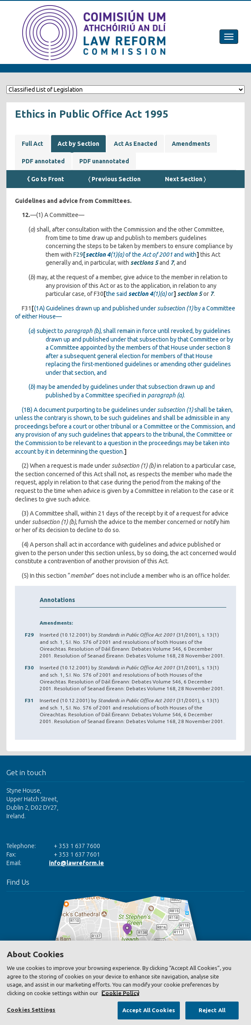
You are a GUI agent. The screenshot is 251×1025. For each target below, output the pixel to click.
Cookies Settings (31, 1010)
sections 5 (144, 262)
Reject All (212, 1010)
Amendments (191, 143)
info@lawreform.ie (76, 863)
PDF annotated (43, 161)
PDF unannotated (104, 161)
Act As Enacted (135, 143)
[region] (125, 983)
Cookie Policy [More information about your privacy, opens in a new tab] (120, 993)
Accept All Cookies (148, 1010)
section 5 (189, 293)
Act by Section (78, 143)
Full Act (32, 143)
